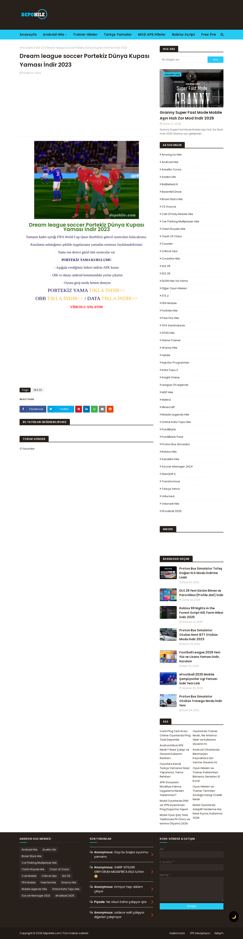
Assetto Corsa (171, 169)
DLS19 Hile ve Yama (175, 281)
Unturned (168, 496)
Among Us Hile (172, 155)
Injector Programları (175, 363)
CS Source (169, 207)
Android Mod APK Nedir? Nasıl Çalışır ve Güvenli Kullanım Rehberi (174, 751)
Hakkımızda (177, 933)
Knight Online (171, 377)
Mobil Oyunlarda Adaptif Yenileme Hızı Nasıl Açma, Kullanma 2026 (207, 811)
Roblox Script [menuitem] (183, 34)
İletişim (219, 933)
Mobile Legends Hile (175, 415)
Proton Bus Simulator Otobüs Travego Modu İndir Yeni (200, 700)
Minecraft (168, 407)
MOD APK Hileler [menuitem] (152, 34)
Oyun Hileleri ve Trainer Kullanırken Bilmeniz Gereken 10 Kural (206, 774)
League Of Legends (175, 385)
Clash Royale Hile (173, 229)
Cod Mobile (29, 876)
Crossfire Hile (171, 259)
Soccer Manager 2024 (177, 467)
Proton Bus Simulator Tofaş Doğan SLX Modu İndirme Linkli (200, 573)
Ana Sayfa (26, 47)
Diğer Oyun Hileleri (174, 288)
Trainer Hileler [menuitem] (85, 34)
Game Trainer (171, 340)
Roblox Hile (169, 452)
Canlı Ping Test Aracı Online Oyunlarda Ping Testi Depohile (175, 735)
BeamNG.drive (172, 192)
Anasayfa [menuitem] (28, 34)
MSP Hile (167, 392)
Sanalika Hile (170, 459)
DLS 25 (166, 266)
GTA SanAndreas (173, 325)
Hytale (166, 355)
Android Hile (170, 162)
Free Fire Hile (170, 318)
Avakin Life (169, 177)
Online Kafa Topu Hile (176, 422)
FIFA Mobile (169, 303)
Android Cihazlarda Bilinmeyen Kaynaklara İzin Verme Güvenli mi (206, 756)
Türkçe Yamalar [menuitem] (118, 34)
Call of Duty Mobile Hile (177, 214)
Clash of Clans (172, 236)
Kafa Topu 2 (170, 370)
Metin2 (166, 400)
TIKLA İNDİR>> (107, 290)
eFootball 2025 (172, 511)
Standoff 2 (169, 474)
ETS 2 (165, 296)
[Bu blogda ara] (184, 59)
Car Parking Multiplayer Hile (180, 221)
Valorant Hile (170, 504)
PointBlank (169, 429)
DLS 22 (40, 47)
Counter (167, 244)
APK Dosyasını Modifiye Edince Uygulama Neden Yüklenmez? (172, 788)
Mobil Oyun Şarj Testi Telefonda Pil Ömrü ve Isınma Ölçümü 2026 (175, 819)
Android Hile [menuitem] (53, 34)
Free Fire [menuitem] (208, 34)
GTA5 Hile (168, 333)
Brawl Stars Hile (172, 199)
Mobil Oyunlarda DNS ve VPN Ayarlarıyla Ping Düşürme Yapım (174, 805)
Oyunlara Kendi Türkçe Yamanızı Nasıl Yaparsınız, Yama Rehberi (174, 770)
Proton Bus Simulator (176, 444)
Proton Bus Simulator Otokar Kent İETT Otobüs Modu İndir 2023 (198, 634)
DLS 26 (166, 273)
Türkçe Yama (171, 489)
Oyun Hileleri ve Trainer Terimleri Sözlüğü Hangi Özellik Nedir (207, 793)
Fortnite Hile (170, 311)
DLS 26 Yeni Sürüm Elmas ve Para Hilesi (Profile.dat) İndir (201, 592)
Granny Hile (169, 348)
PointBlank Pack (172, 437)
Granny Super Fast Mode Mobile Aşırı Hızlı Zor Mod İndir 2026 (191, 115)
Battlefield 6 (170, 184)
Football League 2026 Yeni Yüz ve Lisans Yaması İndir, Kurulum (199, 656)
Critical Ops (170, 251)
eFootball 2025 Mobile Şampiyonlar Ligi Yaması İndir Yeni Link (198, 678)
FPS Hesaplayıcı (200, 933)
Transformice (171, 481)
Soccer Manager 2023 (36, 895)
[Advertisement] (86, 104)
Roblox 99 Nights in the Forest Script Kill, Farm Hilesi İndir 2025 (201, 612)
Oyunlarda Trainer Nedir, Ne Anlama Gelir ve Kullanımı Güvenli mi (205, 737)
